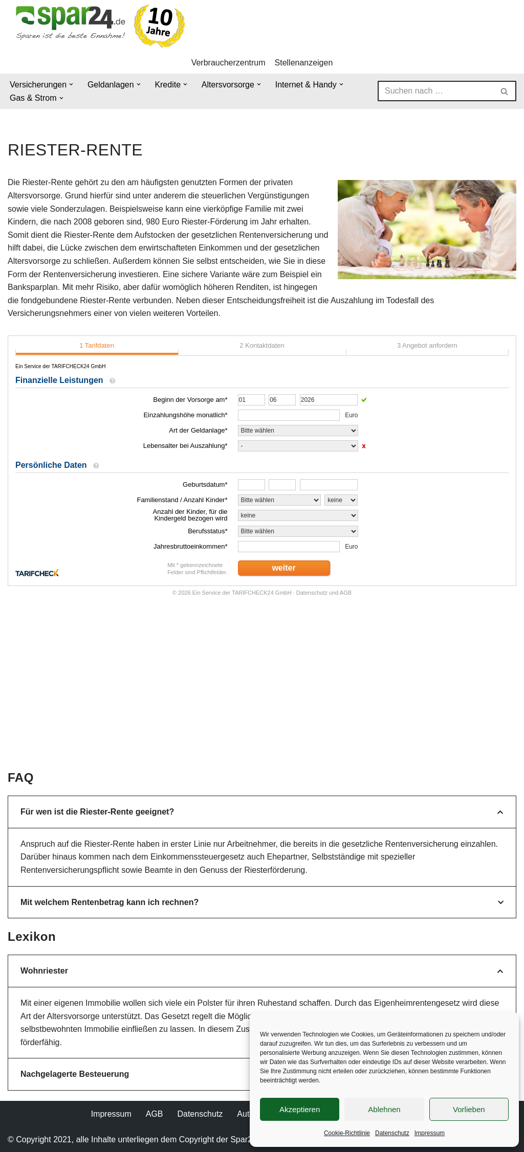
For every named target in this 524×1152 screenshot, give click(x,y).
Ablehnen (384, 1109)
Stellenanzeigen (304, 62)
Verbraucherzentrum (228, 62)
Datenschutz (392, 1133)
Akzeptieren (299, 1109)
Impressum (429, 1133)
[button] (71, 84)
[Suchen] (435, 91)
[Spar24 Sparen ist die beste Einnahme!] (97, 26)
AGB (154, 1114)
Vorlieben (469, 1109)
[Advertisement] (267, 692)
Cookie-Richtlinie (347, 1133)
